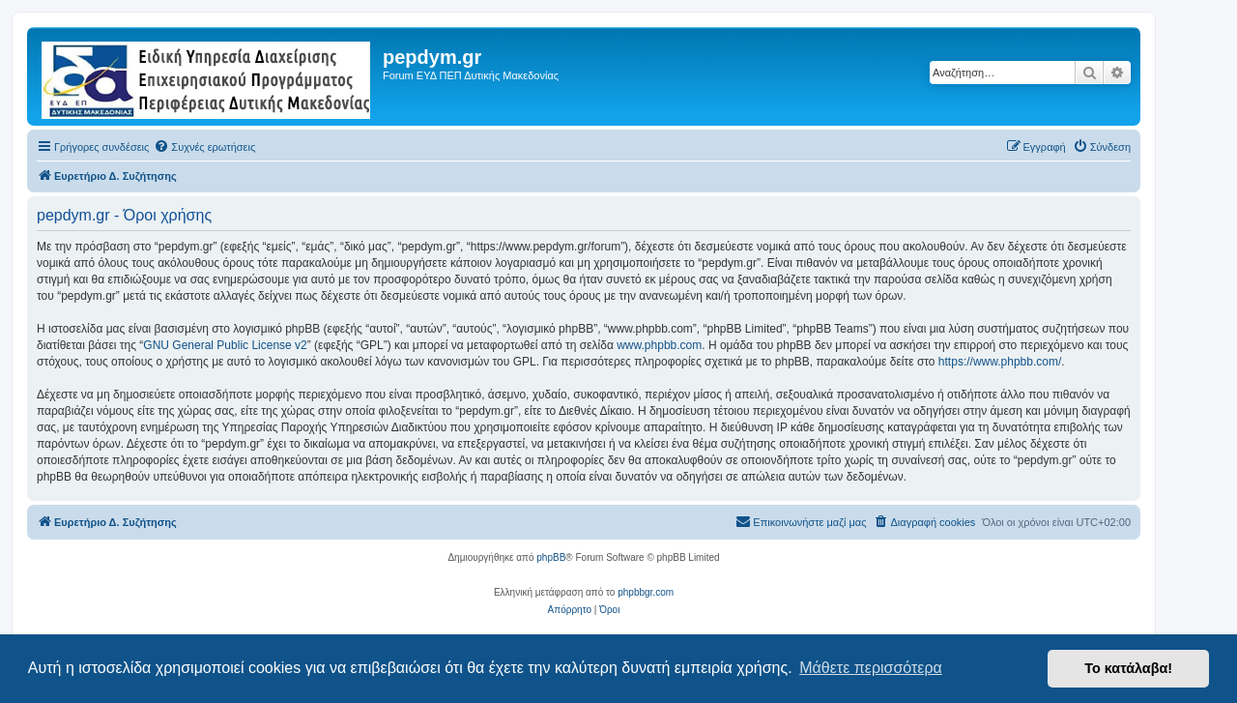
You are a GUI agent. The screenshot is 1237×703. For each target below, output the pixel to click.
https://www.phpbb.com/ (999, 361)
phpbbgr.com (646, 592)
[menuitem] (204, 147)
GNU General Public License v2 (224, 345)
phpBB (550, 557)
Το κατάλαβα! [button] (1128, 668)
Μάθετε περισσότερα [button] (870, 667)
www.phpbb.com (659, 345)
